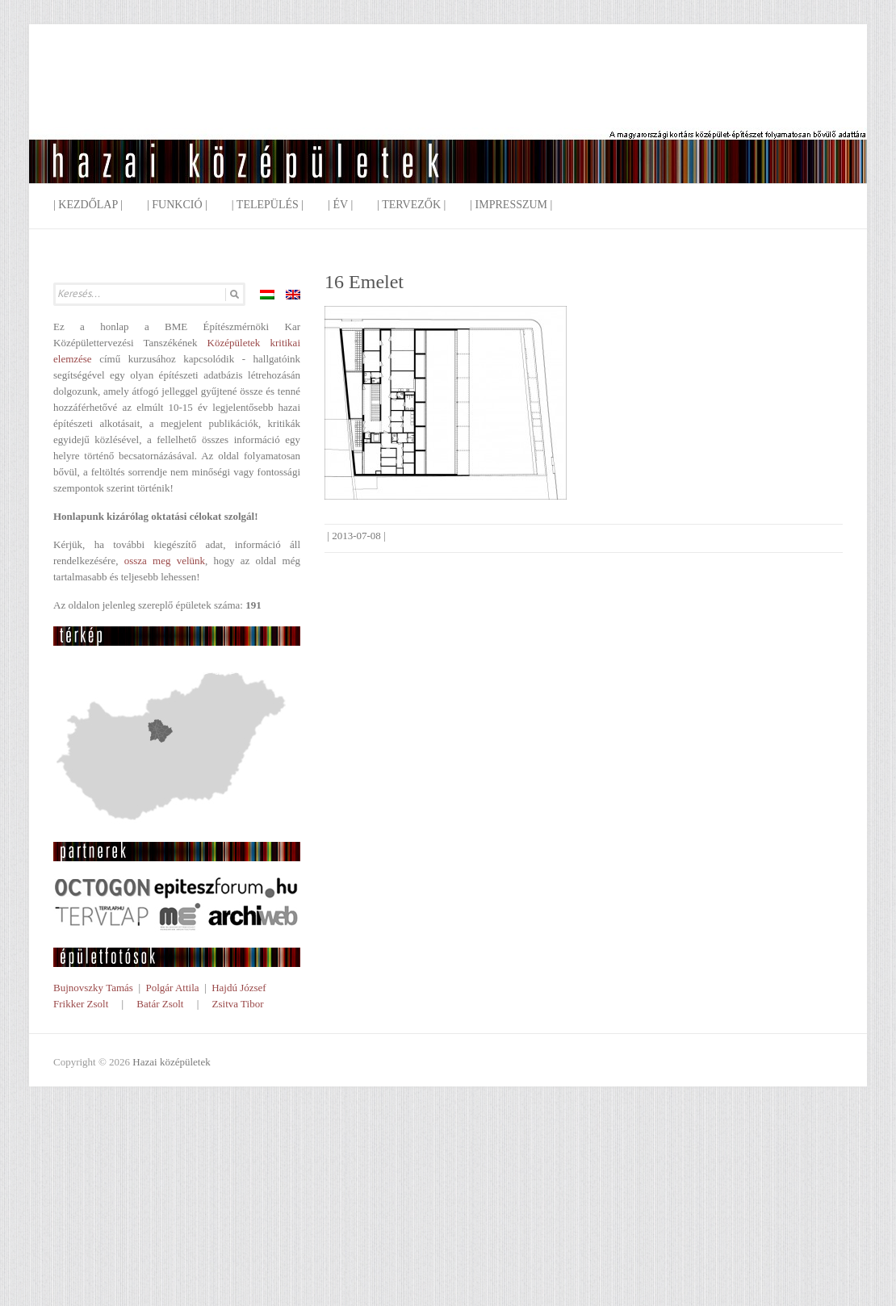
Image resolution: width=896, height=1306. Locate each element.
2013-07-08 (356, 536)
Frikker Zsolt (80, 1004)
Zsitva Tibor (238, 1004)
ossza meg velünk (164, 561)
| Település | (268, 205)
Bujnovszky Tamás (93, 988)
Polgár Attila (172, 988)
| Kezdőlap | (88, 205)
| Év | (340, 205)
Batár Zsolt (159, 1004)
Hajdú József (238, 988)
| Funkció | (177, 205)
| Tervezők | (411, 205)
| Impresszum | (511, 205)
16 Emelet (364, 281)
